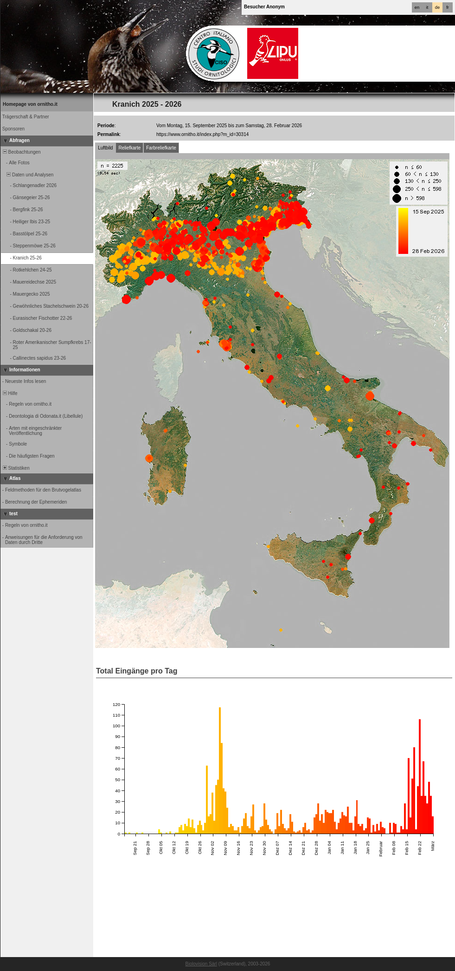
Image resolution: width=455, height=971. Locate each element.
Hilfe (9, 393)
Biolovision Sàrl (201, 963)
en (417, 7)
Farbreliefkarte (161, 147)
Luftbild (105, 147)
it (427, 7)
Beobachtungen (21, 152)
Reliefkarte (129, 147)
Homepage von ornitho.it (30, 104)
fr (447, 7)
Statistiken (15, 468)
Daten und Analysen (27, 174)
